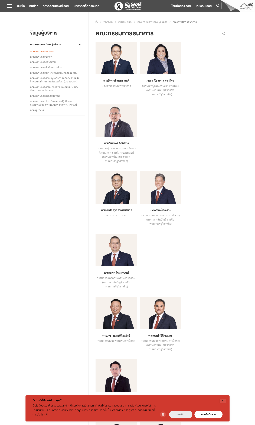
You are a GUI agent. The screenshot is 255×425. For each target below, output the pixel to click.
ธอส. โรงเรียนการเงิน (159, 341)
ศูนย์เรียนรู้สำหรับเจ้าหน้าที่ (161, 361)
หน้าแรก (97, 21)
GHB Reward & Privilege (160, 335)
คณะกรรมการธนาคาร (42, 51)
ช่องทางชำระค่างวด (119, 341)
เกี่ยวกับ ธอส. (204, 6)
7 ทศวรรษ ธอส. (38, 351)
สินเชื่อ (21, 6)
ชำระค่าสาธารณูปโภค (120, 346)
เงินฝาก (33, 6)
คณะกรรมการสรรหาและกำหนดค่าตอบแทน (53, 72)
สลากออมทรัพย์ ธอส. (56, 6)
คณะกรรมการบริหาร (41, 56)
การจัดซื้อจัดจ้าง (77, 351)
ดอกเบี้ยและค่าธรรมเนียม (121, 335)
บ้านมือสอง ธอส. (181, 6)
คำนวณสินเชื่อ (116, 331)
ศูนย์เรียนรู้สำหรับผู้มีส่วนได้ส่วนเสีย (166, 366)
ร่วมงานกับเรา (193, 346)
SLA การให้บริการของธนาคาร (124, 351)
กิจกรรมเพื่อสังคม (78, 335)
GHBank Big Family (157, 331)
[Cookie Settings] (163, 414)
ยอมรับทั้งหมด (208, 414)
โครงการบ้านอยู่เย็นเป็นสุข (161, 351)
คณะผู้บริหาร (37, 110)
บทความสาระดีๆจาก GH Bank (85, 341)
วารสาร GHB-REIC (157, 380)
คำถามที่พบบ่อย (194, 351)
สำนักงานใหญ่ (193, 331)
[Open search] (218, 5)
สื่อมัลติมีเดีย (75, 346)
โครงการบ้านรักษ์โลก (158, 356)
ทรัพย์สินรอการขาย (157, 346)
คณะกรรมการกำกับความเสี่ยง (46, 67)
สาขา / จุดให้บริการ (196, 335)
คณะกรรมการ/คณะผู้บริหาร (45, 44)
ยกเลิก (180, 414)
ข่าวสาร (73, 331)
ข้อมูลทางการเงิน (39, 346)
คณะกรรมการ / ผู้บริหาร (85, 309)
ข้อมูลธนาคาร (37, 331)
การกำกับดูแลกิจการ (41, 341)
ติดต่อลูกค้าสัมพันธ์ (196, 341)
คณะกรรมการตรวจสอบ (43, 62)
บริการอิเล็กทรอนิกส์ (86, 6)
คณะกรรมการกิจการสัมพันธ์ (45, 95)
